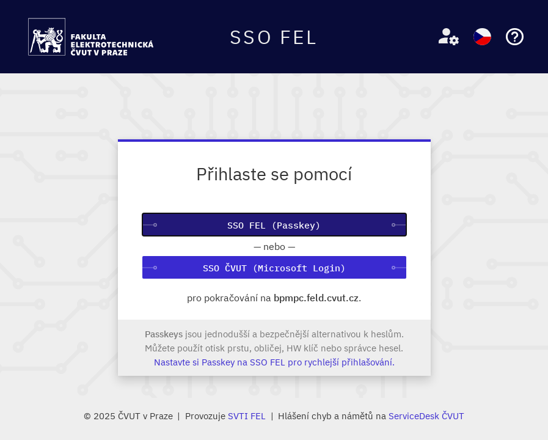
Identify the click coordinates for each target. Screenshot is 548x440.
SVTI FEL (247, 415)
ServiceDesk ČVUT (426, 415)
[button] (444, 37)
